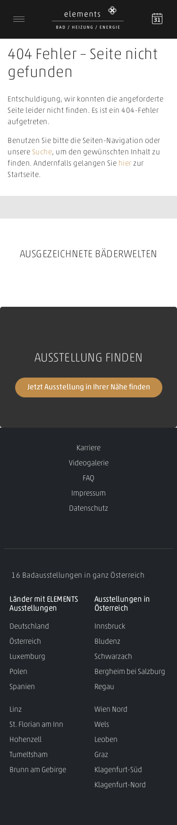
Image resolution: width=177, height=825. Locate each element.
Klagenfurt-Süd (118, 770)
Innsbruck (109, 627)
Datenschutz (88, 509)
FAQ (88, 478)
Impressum (88, 493)
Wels (101, 725)
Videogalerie (89, 463)
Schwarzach (113, 657)
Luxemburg (27, 657)
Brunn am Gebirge (37, 770)
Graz (101, 755)
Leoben (106, 740)
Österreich (25, 642)
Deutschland (29, 627)
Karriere (88, 448)
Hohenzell (25, 740)
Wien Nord (110, 710)
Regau (104, 687)
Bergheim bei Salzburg (129, 672)
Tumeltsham (28, 755)
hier (125, 164)
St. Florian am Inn (36, 725)
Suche (42, 152)
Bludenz (107, 642)
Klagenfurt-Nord (120, 785)
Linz (15, 710)
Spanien (22, 687)
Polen (18, 672)
